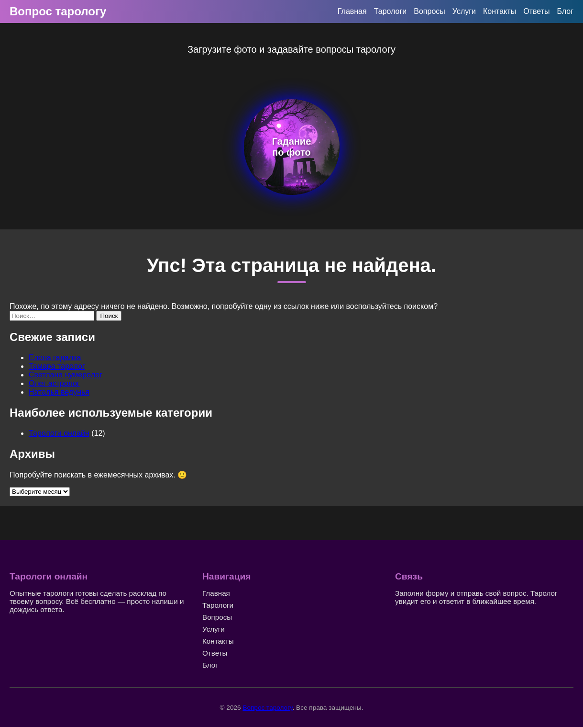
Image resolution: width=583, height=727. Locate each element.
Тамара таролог (57, 366)
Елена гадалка (55, 357)
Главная (352, 11)
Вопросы (429, 11)
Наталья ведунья (59, 392)
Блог (565, 11)
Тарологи (390, 11)
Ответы (536, 11)
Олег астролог (54, 383)
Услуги (464, 11)
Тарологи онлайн (59, 433)
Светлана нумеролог (65, 375)
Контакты (499, 11)
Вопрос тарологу (58, 11)
